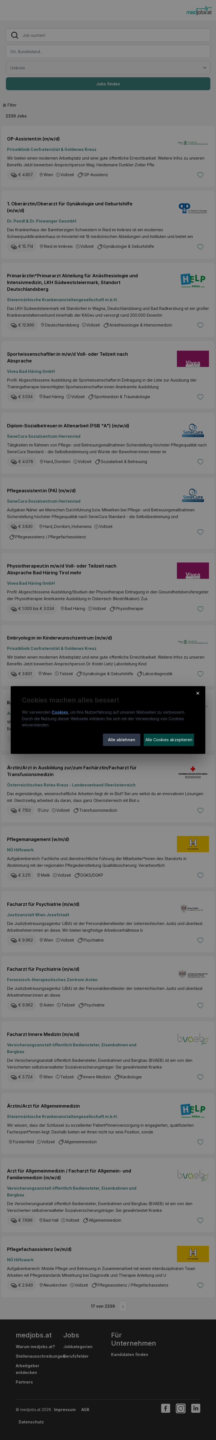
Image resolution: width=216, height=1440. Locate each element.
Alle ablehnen (121, 739)
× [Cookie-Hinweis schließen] (198, 693)
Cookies (60, 712)
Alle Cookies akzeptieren (168, 739)
